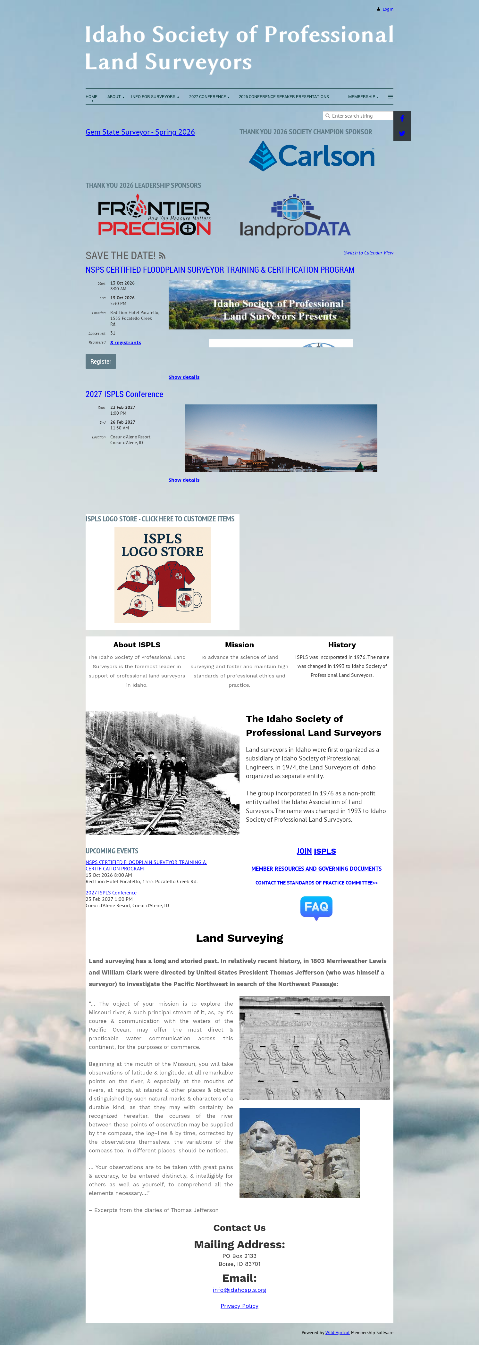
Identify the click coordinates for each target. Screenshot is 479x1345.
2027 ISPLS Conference (124, 394)
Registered (97, 342)
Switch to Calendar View (368, 252)
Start (101, 283)
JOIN (304, 851)
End (102, 297)
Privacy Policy (239, 1305)
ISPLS (325, 851)
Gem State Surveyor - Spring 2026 (140, 132)
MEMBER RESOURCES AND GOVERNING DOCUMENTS (316, 868)
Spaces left (96, 333)
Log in (388, 9)
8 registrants (125, 342)
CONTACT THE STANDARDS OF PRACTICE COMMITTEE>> (317, 882)
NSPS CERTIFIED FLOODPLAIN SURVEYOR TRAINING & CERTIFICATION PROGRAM (220, 269)
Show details (184, 377)
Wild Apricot (337, 1332)
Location (98, 312)
